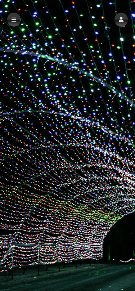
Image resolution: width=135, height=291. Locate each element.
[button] (121, 20)
